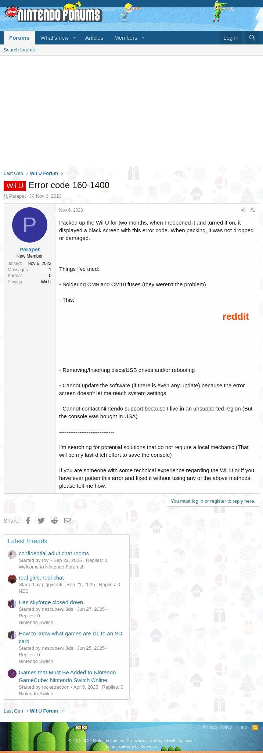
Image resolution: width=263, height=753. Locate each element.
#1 (253, 210)
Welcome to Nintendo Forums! (51, 567)
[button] (74, 37)
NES (24, 591)
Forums (19, 38)
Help (242, 727)
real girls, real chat (41, 577)
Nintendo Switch (36, 622)
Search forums (19, 50)
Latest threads (27, 541)
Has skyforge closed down (51, 602)
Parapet (17, 196)
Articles (94, 38)
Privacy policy (217, 727)
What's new (54, 38)
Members (125, 38)
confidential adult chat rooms (54, 553)
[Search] (252, 37)
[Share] (243, 210)
